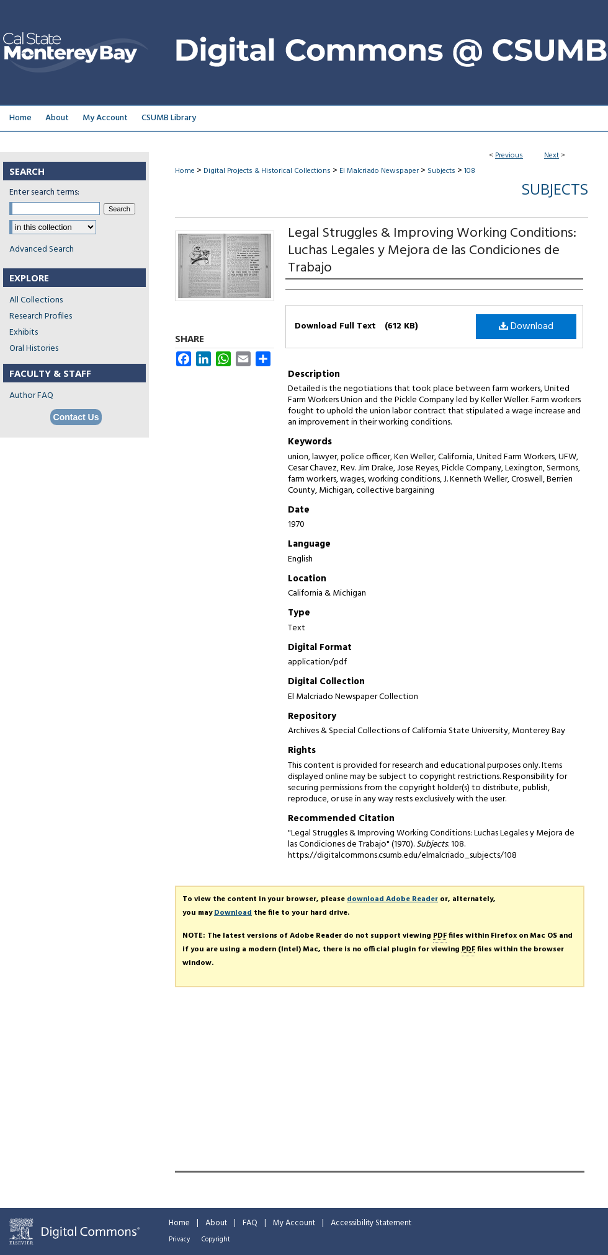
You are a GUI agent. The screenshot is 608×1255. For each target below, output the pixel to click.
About (216, 1223)
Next (551, 155)
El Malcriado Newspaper (379, 171)
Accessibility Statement (371, 1223)
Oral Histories (33, 348)
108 (469, 171)
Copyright (216, 1239)
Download (526, 327)
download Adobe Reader (392, 899)
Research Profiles (40, 316)
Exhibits (23, 332)
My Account (294, 1223)
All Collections (36, 300)
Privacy (179, 1239)
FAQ (250, 1223)
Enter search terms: (44, 192)
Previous (509, 155)
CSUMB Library (168, 118)
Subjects (441, 171)
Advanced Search (41, 249)
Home (185, 171)
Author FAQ (31, 396)
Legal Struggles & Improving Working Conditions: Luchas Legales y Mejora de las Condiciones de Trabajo (432, 250)
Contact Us (76, 417)
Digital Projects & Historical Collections (267, 171)
